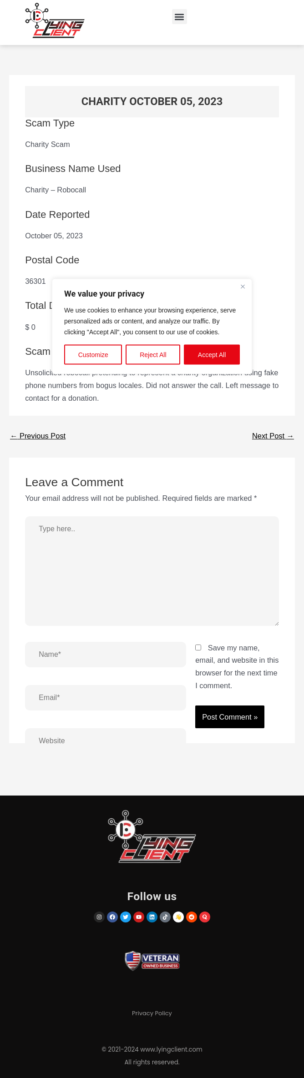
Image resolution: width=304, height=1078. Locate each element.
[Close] (242, 286)
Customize (93, 354)
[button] (179, 16)
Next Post (273, 436)
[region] (152, 539)
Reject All (153, 354)
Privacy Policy (152, 1013)
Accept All (212, 354)
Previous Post (38, 436)
